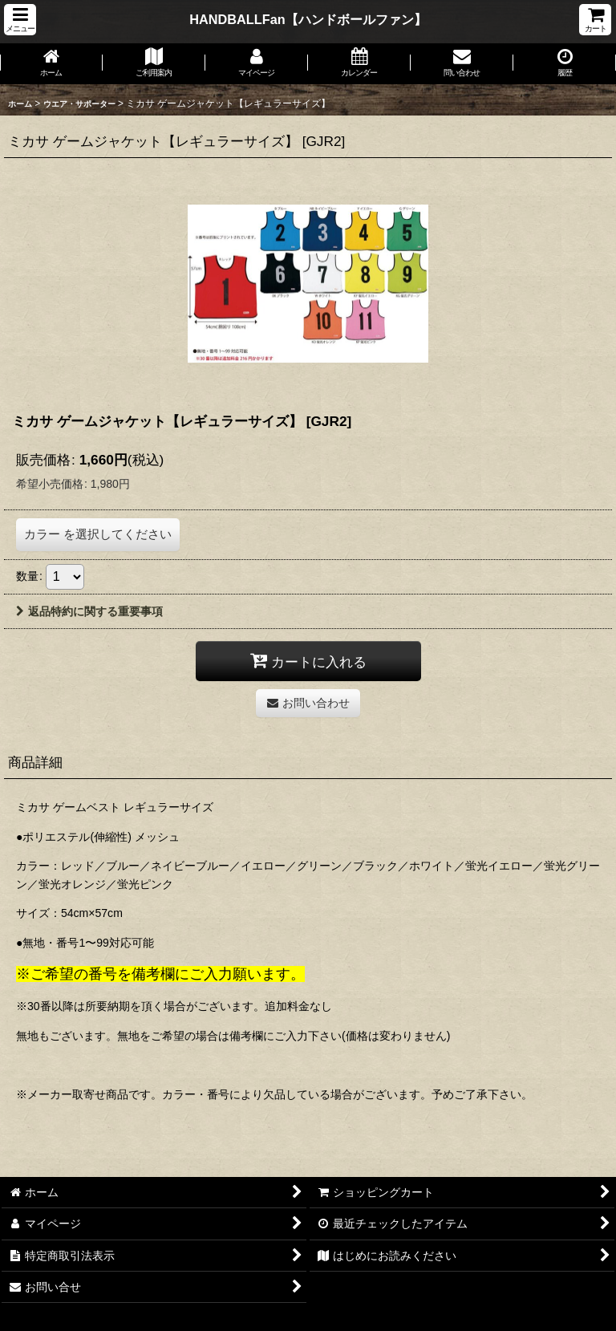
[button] (20, 19)
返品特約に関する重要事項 (89, 611)
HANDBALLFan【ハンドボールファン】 (307, 19)
